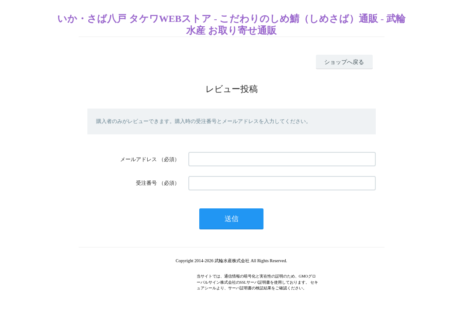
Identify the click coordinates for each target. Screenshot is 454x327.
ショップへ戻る (344, 62)
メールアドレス (138, 159)
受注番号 (146, 183)
